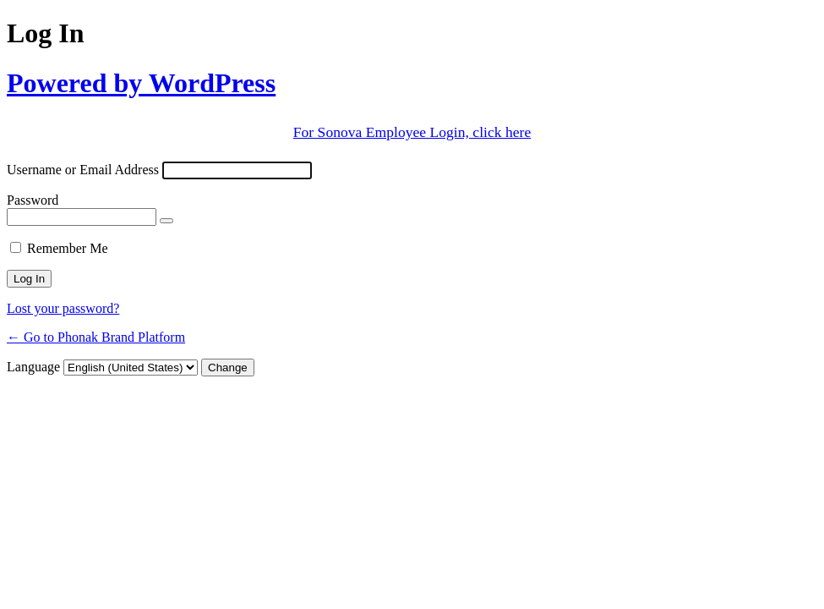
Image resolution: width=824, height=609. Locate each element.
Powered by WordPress (141, 83)
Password (32, 200)
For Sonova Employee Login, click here (412, 131)
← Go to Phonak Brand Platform (96, 337)
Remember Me (67, 248)
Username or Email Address (83, 169)
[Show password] (166, 220)
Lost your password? (63, 308)
